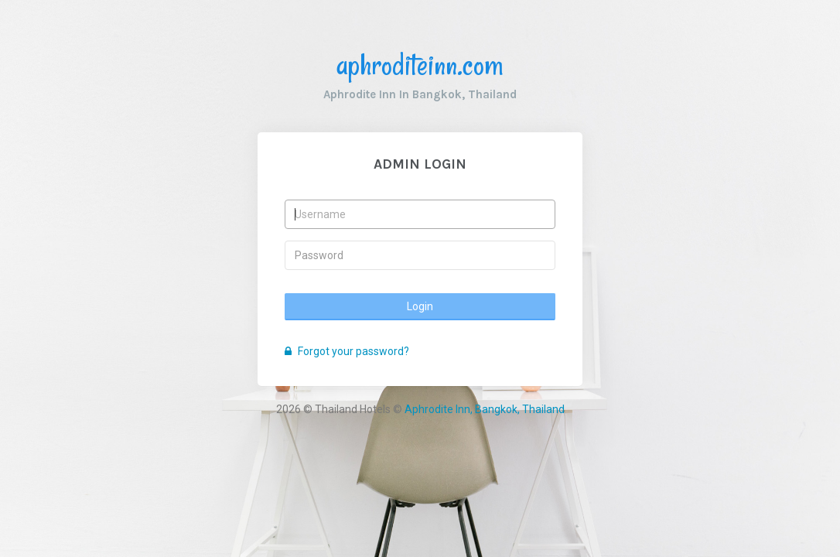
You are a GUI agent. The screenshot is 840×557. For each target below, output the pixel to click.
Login (420, 306)
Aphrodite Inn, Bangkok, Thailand (485, 409)
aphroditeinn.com (420, 64)
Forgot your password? (347, 351)
